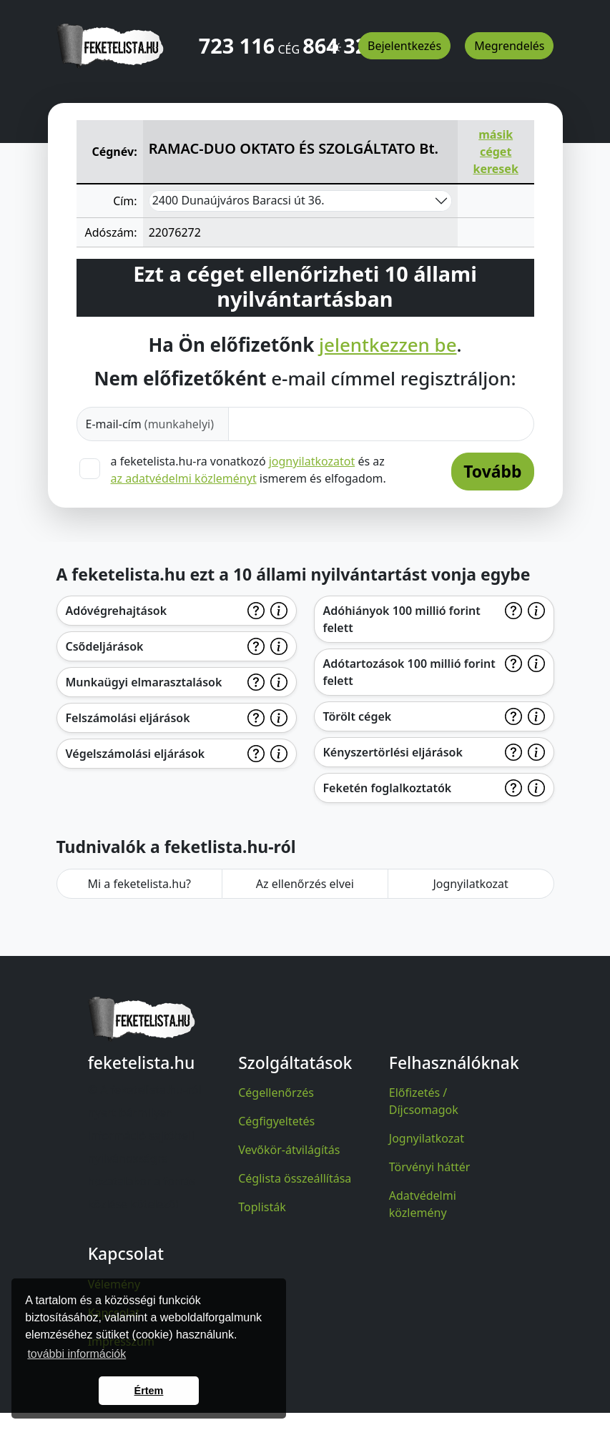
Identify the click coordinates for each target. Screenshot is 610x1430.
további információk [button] (76, 1354)
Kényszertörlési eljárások (393, 752)
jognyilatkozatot (312, 461)
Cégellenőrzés (276, 1092)
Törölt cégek (357, 716)
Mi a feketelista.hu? (139, 884)
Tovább (492, 471)
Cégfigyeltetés (276, 1121)
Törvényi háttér (430, 1167)
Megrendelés (509, 46)
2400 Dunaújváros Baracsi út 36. (238, 200)
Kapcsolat (114, 1313)
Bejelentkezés (404, 46)
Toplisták (262, 1207)
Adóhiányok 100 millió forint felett (402, 619)
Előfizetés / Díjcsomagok (423, 1101)
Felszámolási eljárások (128, 718)
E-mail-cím (150, 424)
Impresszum (121, 1341)
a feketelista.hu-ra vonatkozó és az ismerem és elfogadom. (248, 470)
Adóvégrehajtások (116, 610)
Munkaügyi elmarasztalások (144, 682)
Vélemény (114, 1284)
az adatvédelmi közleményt (184, 478)
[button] (335, 40)
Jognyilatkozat (470, 884)
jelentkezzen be (387, 345)
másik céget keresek (495, 152)
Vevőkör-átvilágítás (289, 1150)
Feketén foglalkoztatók (387, 788)
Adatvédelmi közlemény (422, 1204)
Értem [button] (149, 1390)
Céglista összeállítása (294, 1178)
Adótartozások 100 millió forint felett (409, 672)
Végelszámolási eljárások (135, 753)
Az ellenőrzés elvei (305, 884)
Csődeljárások (105, 646)
